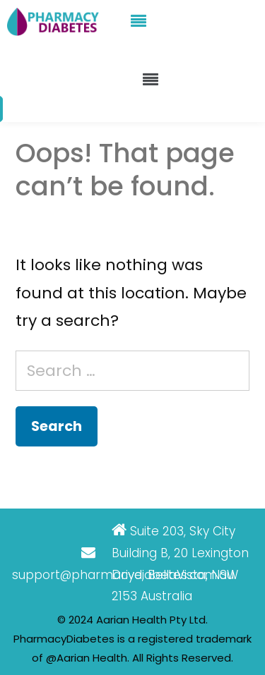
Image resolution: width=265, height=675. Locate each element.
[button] (139, 21)
